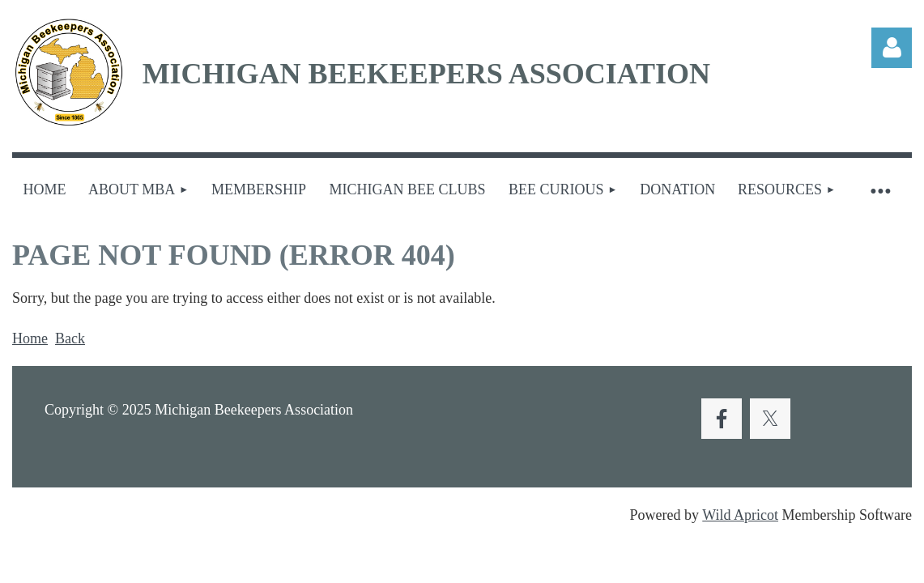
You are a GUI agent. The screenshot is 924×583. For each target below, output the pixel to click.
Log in (891, 48)
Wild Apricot (740, 515)
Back (70, 338)
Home (30, 338)
